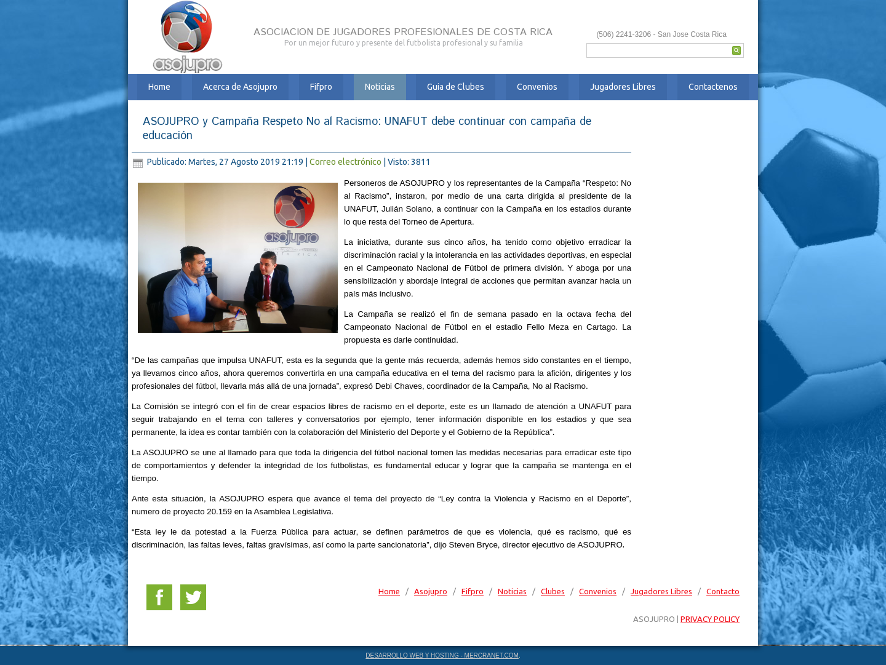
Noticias (380, 87)
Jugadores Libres (623, 87)
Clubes (553, 591)
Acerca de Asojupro (240, 87)
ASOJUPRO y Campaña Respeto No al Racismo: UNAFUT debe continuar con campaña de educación (367, 129)
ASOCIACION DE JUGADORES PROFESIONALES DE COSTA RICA (403, 32)
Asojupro (430, 591)
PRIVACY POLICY (710, 619)
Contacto (723, 591)
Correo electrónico (346, 162)
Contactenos (713, 87)
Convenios (537, 87)
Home (159, 87)
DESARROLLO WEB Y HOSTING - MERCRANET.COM (442, 655)
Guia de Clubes (455, 87)
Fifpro (321, 87)
